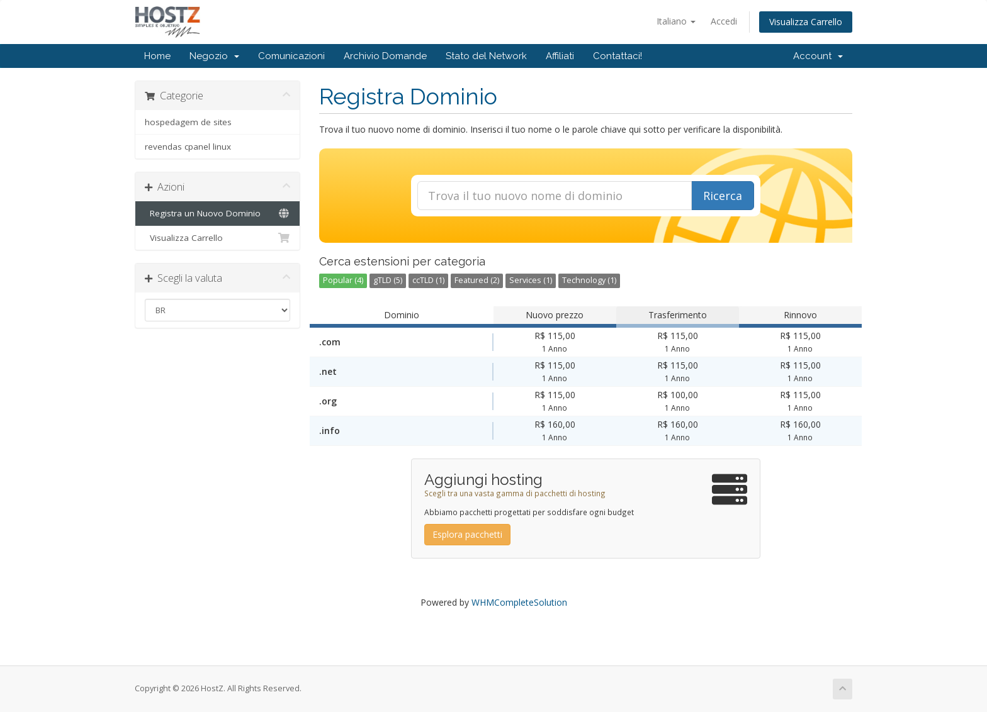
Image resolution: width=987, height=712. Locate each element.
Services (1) (530, 280)
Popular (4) (343, 280)
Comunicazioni (291, 56)
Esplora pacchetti (467, 534)
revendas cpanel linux (188, 146)
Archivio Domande (385, 56)
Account (818, 56)
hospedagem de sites (188, 122)
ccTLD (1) (428, 280)
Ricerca (722, 195)
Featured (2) (476, 280)
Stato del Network (486, 56)
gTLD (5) (387, 280)
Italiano (676, 21)
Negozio (214, 56)
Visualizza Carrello (805, 22)
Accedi (724, 21)
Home (157, 56)
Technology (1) (589, 280)
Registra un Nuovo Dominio (217, 213)
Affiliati (560, 56)
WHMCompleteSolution (519, 602)
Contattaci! (617, 56)
